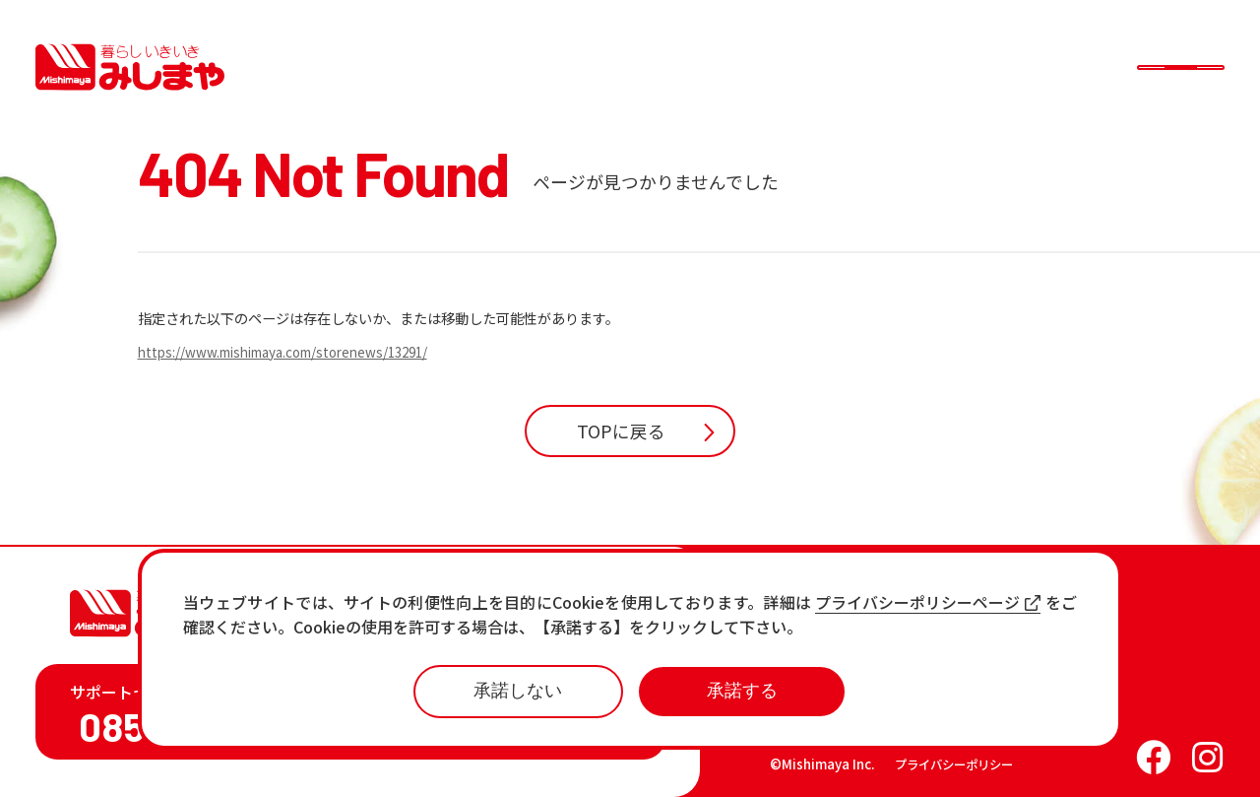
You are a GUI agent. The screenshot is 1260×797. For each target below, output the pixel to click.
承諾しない (517, 690)
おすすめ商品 (831, 685)
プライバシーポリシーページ (927, 602)
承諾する (742, 690)
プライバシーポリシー (954, 764)
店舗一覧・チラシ (847, 622)
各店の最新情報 (839, 716)
